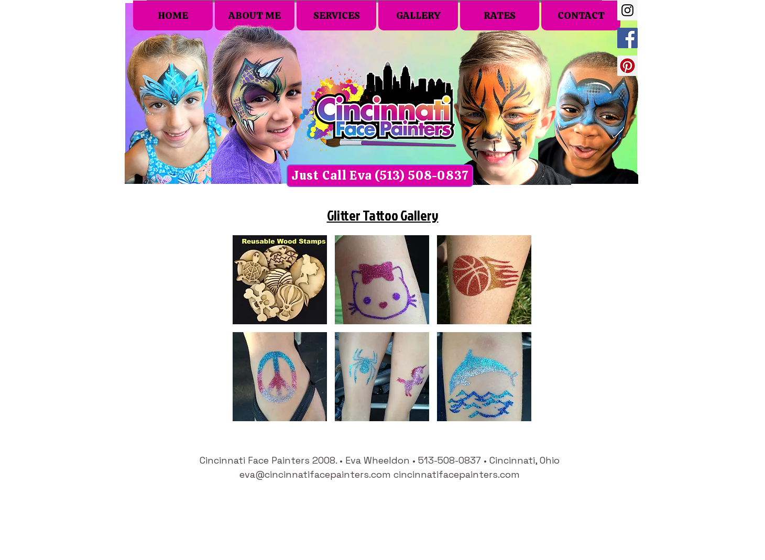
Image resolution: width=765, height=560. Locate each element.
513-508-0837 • (453, 460)
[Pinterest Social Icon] (627, 66)
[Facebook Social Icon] (627, 38)
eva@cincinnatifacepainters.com (315, 474)
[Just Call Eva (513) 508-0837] (380, 175)
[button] (280, 279)
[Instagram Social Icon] (627, 10)
